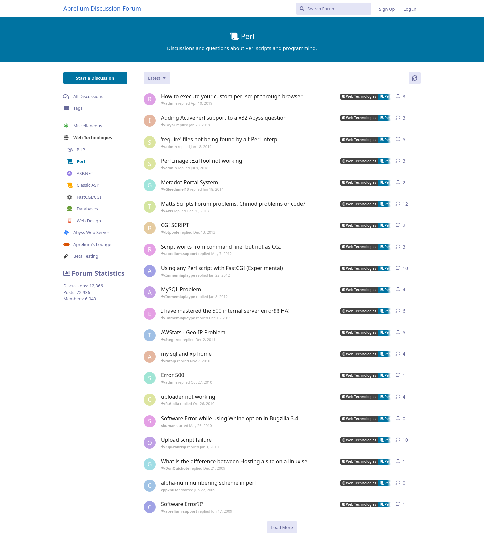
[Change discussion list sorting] (157, 78)
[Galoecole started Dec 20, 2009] (150, 464)
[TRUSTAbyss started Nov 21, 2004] (150, 335)
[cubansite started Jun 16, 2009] (150, 507)
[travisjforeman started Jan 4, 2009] (150, 207)
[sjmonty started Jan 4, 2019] (150, 142)
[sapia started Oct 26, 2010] (150, 378)
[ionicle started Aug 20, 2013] (150, 121)
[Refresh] (415, 78)
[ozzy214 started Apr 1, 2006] (150, 443)
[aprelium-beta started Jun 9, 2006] (150, 271)
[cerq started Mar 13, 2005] (150, 400)
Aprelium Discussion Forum (102, 8)
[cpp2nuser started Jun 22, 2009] (150, 486)
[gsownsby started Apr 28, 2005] (150, 185)
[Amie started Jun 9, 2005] (150, 357)
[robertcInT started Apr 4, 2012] (150, 250)
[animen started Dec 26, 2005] (150, 292)
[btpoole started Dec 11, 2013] (150, 228)
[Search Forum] (333, 9)
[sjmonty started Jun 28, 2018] (150, 164)
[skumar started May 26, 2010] (150, 421)
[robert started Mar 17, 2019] (150, 99)
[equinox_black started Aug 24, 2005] (150, 314)
